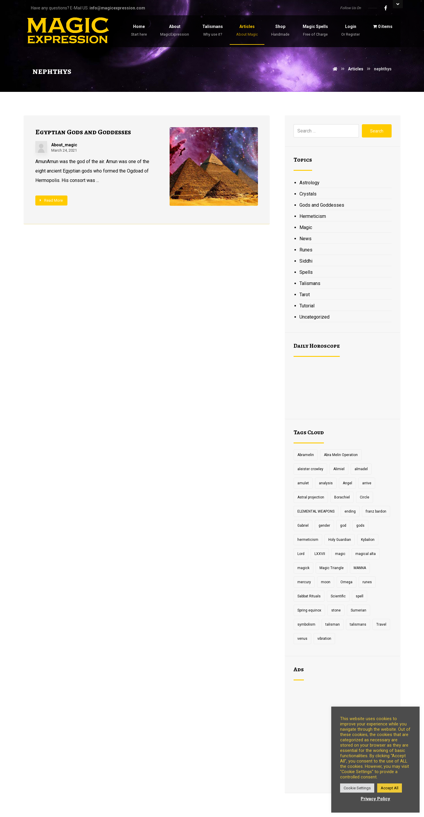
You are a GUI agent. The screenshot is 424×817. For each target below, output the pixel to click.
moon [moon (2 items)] (325, 582)
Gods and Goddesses (321, 205)
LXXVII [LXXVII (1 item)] (319, 554)
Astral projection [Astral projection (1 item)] (310, 497)
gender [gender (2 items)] (324, 525)
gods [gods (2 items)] (360, 525)
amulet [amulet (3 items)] (303, 483)
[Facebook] (386, 8)
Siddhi (305, 261)
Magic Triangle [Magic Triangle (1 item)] (331, 568)
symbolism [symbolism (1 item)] (306, 624)
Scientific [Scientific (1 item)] (338, 596)
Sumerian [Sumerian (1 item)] (358, 610)
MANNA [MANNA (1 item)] (360, 568)
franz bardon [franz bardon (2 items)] (376, 511)
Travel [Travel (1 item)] (381, 624)
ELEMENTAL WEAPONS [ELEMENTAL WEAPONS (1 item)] (315, 511)
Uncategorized (314, 317)
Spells (306, 272)
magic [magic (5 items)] (340, 554)
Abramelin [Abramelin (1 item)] (305, 455)
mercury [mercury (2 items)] (304, 582)
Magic (305, 227)
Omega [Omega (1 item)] (346, 582)
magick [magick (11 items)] (303, 568)
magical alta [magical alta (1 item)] (365, 554)
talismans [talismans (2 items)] (358, 624)
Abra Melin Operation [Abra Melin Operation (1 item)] (341, 455)
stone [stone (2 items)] (336, 610)
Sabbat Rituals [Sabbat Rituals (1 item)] (309, 596)
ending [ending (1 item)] (350, 511)
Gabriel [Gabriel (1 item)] (303, 525)
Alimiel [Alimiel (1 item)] (338, 469)
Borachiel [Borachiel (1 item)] (342, 497)
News (305, 238)
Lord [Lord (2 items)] (300, 554)
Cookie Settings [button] (357, 788)
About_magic (64, 145)
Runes (305, 250)
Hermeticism (312, 216)
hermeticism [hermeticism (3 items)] (307, 540)
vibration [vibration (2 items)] (324, 639)
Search (376, 131)
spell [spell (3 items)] (359, 596)
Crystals (308, 194)
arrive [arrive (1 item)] (366, 483)
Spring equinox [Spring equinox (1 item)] (309, 610)
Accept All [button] (389, 788)
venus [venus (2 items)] (302, 639)
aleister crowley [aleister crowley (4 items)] (310, 469)
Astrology (309, 182)
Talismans (309, 283)
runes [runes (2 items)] (367, 582)
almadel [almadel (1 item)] (361, 469)
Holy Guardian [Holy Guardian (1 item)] (339, 540)
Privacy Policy (375, 798)
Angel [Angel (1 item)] (347, 483)
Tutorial (306, 306)
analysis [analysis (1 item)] (326, 483)
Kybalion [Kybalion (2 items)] (368, 540)
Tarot (304, 294)
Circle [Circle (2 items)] (364, 497)
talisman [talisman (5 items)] (332, 624)
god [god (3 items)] (343, 525)
